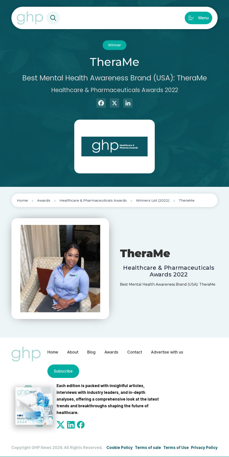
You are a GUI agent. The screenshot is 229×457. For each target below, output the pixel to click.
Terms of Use (176, 447)
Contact (134, 352)
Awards (43, 200)
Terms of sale (148, 447)
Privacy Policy (204, 447)
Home (22, 200)
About (72, 352)
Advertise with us (167, 352)
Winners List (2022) (153, 200)
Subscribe (63, 371)
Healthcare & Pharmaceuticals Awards (93, 200)
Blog (91, 352)
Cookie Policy (119, 447)
